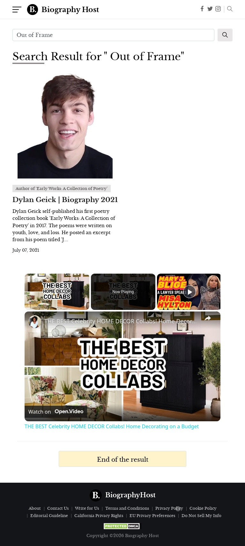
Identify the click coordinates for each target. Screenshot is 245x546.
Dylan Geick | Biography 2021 (65, 200)
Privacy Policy (169, 508)
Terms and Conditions (127, 508)
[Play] (189, 291)
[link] (34, 321)
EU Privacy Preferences (152, 515)
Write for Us (87, 508)
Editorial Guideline (49, 515)
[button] (228, 9)
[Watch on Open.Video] (56, 412)
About (35, 508)
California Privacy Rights (98, 515)
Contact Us (58, 508)
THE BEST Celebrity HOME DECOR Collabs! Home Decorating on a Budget (121, 321)
